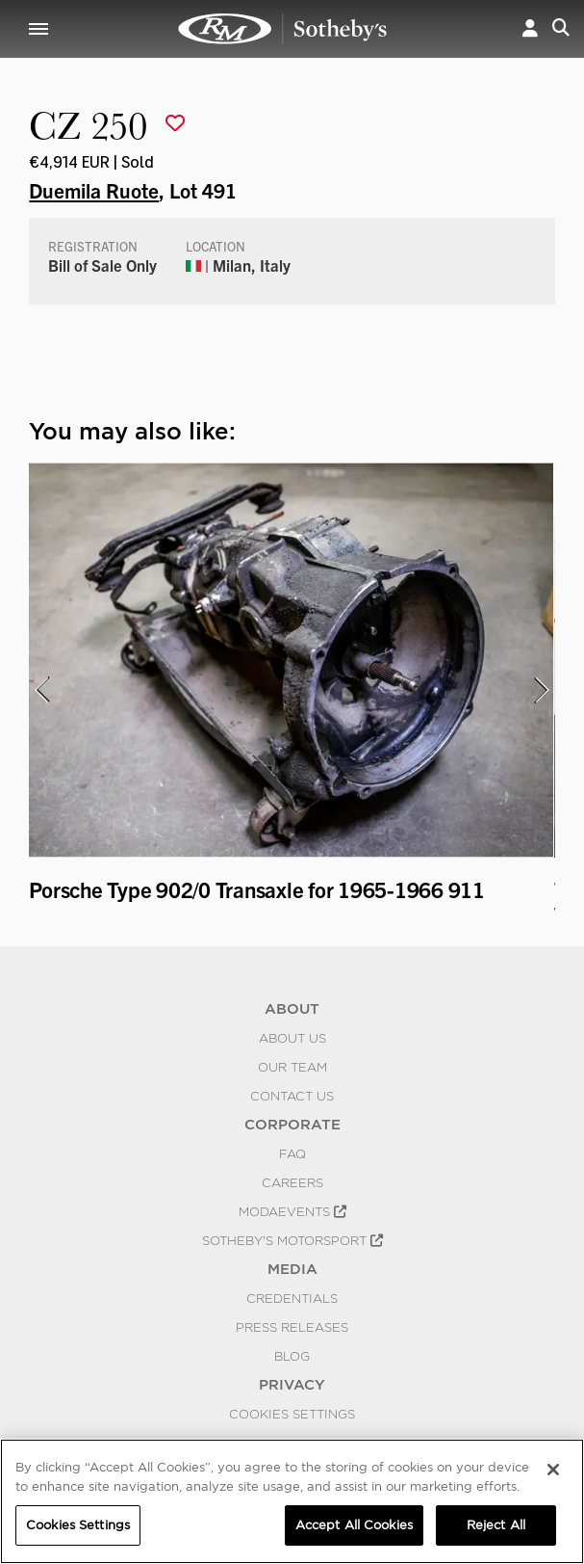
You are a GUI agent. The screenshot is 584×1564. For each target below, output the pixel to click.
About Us (292, 1038)
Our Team (292, 1066)
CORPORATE (292, 1124)
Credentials (292, 1298)
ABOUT (292, 1009)
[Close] (553, 1469)
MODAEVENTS (292, 1211)
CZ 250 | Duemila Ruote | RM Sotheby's (283, 29)
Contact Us (292, 1095)
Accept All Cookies (354, 1525)
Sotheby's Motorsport (292, 1240)
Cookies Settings (292, 1413)
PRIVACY (292, 1384)
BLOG (292, 1356)
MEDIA (292, 1269)
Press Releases (292, 1327)
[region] (292, 1501)
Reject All (496, 1525)
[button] (530, 28)
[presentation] (41, 689)
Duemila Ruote (94, 189)
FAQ (292, 1153)
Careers (292, 1182)
